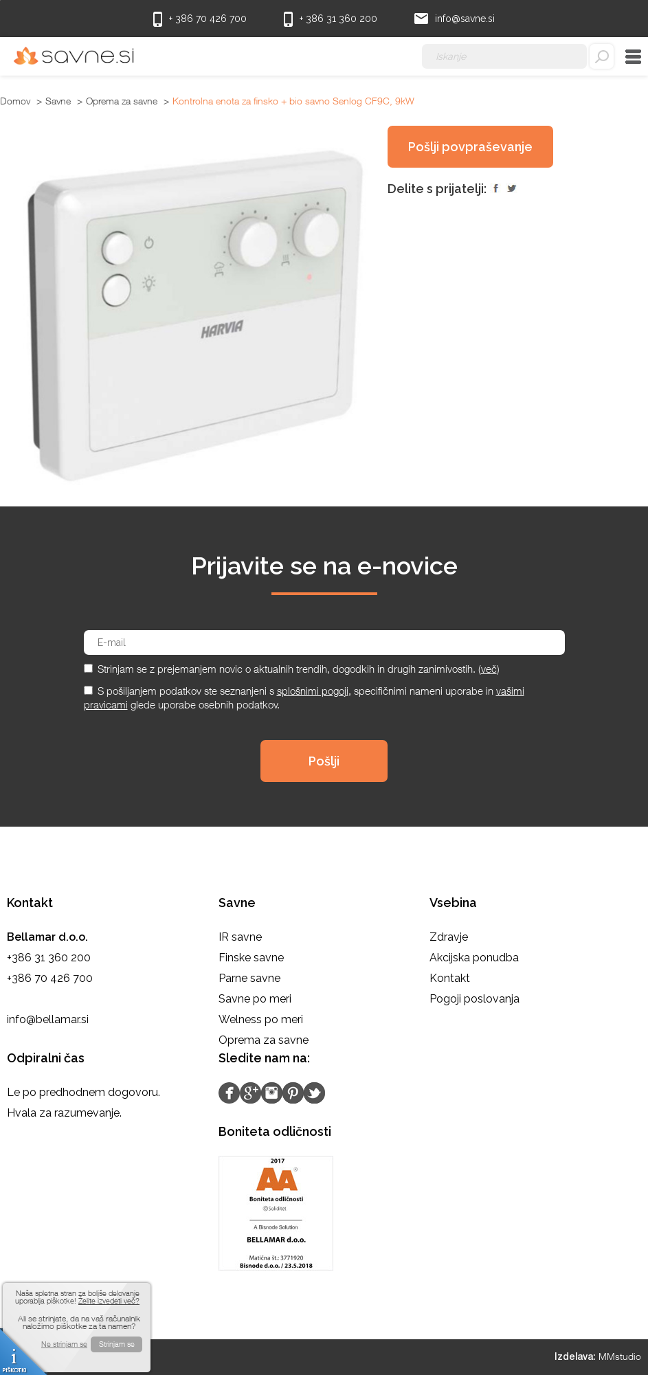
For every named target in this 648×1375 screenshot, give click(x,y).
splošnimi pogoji (312, 690)
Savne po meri (255, 998)
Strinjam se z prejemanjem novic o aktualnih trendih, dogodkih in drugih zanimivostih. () (299, 668)
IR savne (240, 936)
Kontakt (449, 978)
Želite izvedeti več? (108, 1300)
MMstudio (620, 1356)
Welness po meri (261, 1019)
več (489, 668)
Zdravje (448, 936)
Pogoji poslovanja (474, 998)
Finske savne (251, 957)
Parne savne (249, 978)
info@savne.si (454, 18)
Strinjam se (117, 1343)
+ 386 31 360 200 (330, 19)
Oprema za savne (121, 101)
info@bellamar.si (48, 1019)
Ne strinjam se (64, 1344)
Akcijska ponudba (474, 957)
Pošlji (324, 761)
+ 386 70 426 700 (200, 19)
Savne (58, 101)
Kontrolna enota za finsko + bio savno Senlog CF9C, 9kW (293, 101)
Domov (15, 101)
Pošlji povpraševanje (470, 146)
